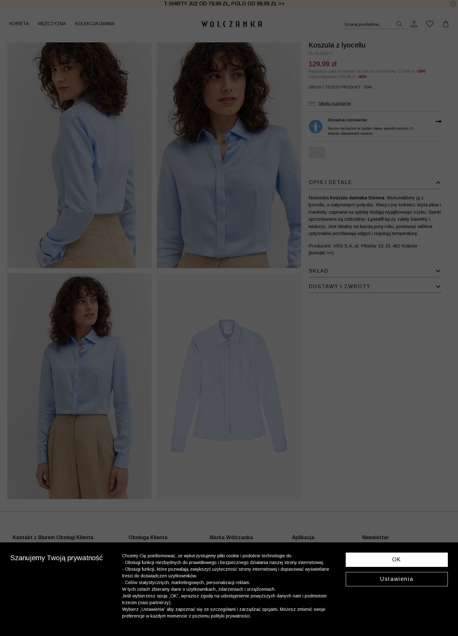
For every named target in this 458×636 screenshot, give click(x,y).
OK (396, 559)
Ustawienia (396, 579)
